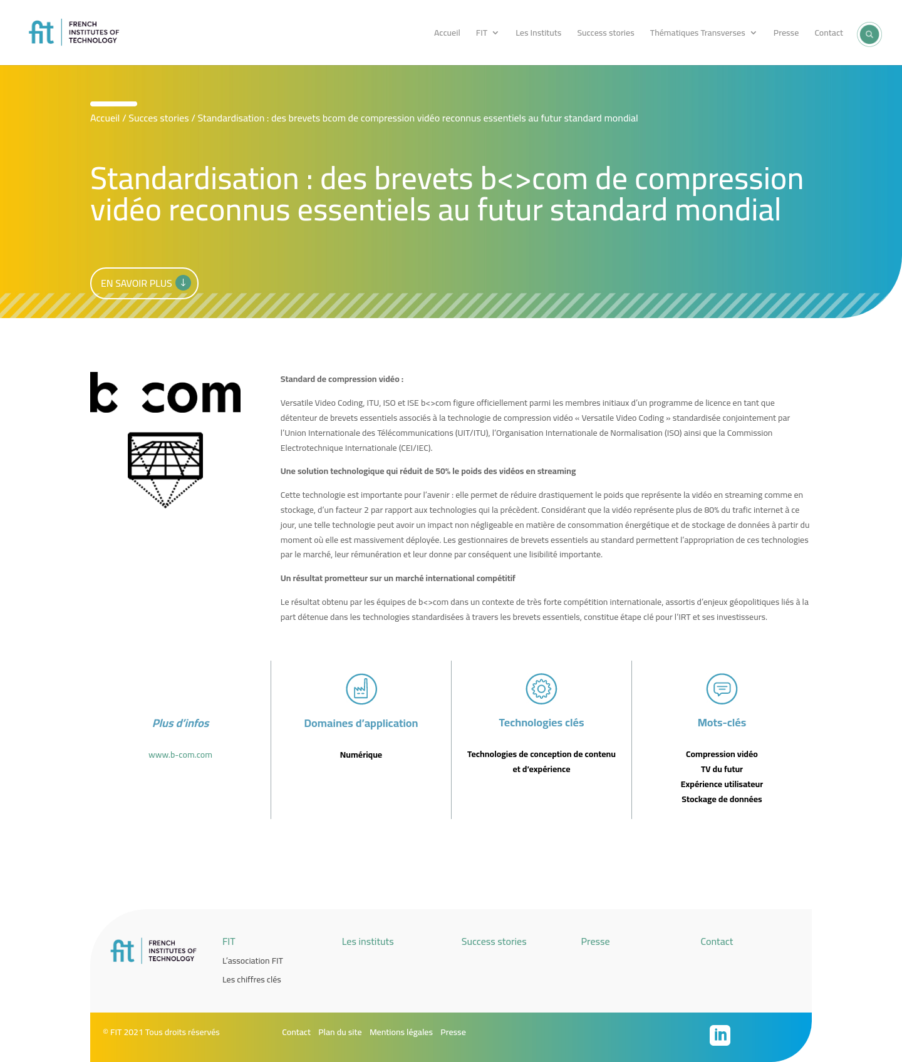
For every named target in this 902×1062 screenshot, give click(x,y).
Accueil (447, 34)
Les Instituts (538, 34)
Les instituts (368, 941)
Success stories (605, 34)
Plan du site (339, 1032)
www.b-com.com (180, 754)
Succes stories (158, 117)
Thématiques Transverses (697, 34)
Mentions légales (401, 1032)
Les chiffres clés (251, 979)
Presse (786, 34)
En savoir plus (136, 283)
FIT (481, 34)
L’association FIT (252, 960)
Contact (828, 34)
